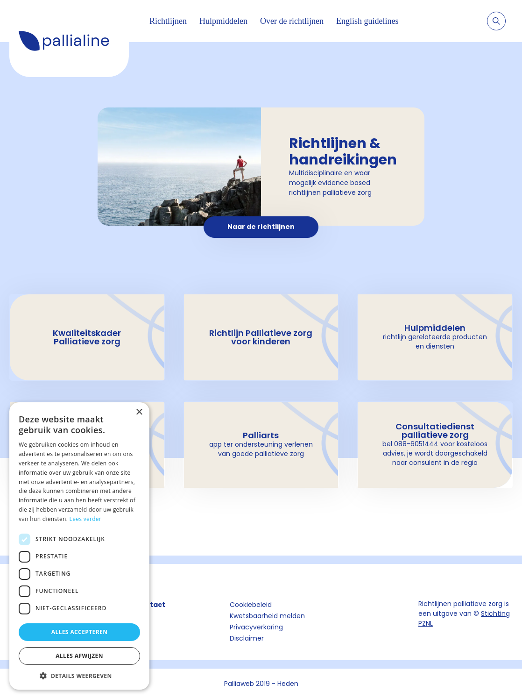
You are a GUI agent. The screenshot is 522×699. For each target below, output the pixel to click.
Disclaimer (247, 638)
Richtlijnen (168, 21)
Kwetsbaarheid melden (267, 616)
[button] (79, 675)
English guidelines (367, 21)
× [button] (138, 412)
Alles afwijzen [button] (79, 656)
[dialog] (79, 546)
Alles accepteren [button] (79, 632)
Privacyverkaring (256, 627)
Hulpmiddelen (223, 21)
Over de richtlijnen (292, 21)
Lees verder (86, 519)
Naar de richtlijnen (261, 226)
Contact (150, 604)
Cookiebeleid (251, 604)
